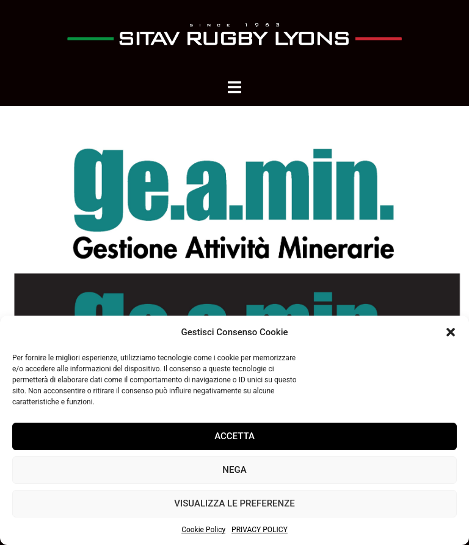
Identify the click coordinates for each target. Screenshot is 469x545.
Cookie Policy (203, 529)
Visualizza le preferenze (234, 503)
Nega (234, 469)
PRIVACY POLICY (259, 529)
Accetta (234, 436)
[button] (451, 332)
